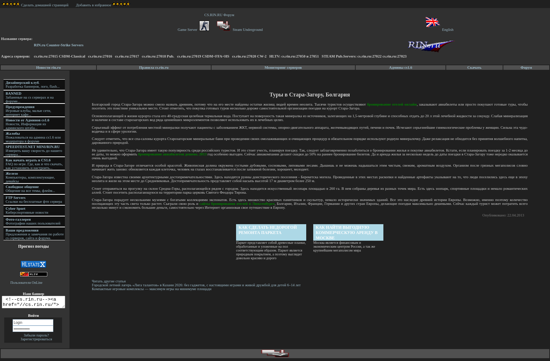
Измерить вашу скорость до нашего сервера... (34, 150)
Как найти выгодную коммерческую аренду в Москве (347, 232)
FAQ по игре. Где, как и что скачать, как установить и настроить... (34, 164)
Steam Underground (239, 30)
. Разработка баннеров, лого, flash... (33, 84)
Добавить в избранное (93, 5)
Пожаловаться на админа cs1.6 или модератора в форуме (33, 137)
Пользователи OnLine (27, 283)
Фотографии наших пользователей (33, 221)
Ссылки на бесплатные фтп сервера (34, 199)
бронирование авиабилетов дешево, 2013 (177, 154)
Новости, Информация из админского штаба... (27, 124)
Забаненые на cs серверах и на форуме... (30, 97)
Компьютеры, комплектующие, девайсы (30, 177)
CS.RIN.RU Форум (220, 15)
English (439, 30)
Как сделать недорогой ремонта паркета (268, 230)
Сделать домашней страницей (35, 5)
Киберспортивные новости (27, 210)
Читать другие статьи (110, 281)
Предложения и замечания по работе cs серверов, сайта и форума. (35, 234)
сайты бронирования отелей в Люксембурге (237, 204)
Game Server (193, 30)
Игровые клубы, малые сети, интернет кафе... (28, 110)
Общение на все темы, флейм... (30, 189)
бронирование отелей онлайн (392, 104)
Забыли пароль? (36, 337)
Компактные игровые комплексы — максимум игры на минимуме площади (153, 289)
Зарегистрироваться (36, 341)
